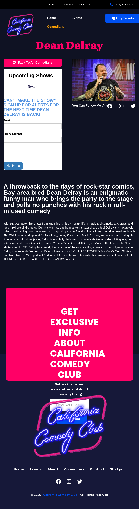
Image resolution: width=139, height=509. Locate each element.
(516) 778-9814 (123, 4)
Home (51, 18)
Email (7, 120)
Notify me (13, 165)
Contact (67, 4)
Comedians (55, 26)
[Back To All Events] (33, 63)
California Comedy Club (60, 495)
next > (32, 86)
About (51, 4)
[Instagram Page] (121, 107)
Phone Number (13, 133)
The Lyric (85, 4)
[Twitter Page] (133, 107)
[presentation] (30, 152)
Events (77, 18)
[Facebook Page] (109, 107)
